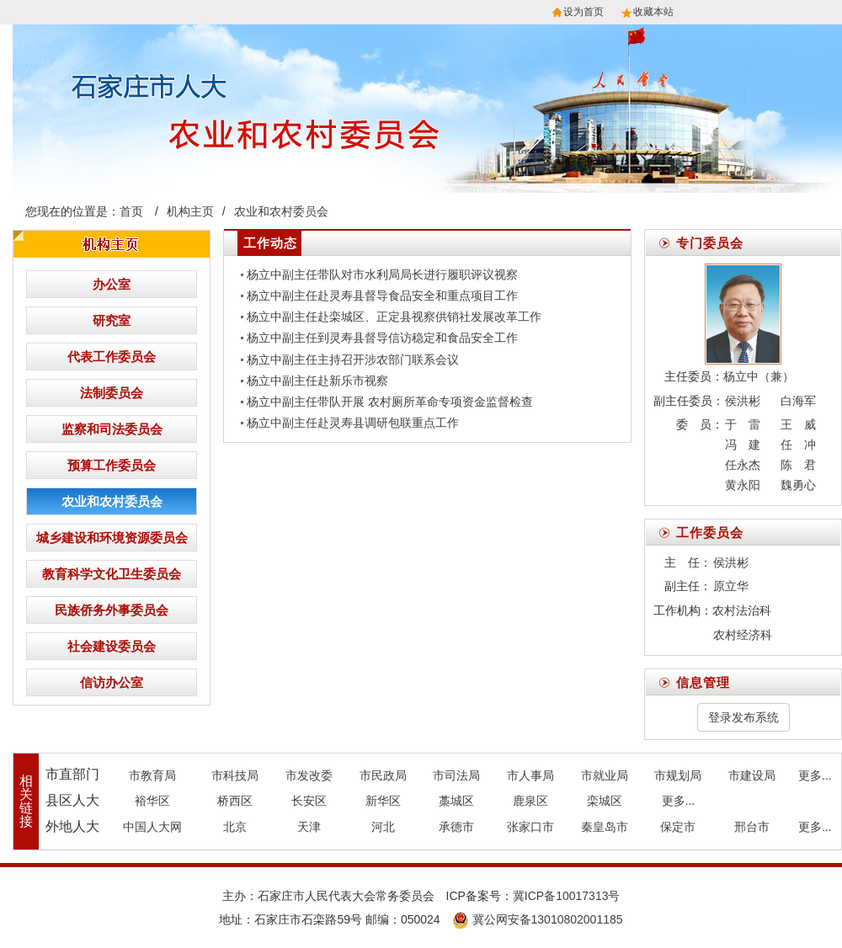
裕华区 (152, 800)
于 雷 (742, 424)
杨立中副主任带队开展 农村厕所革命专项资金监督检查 (390, 401)
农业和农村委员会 (281, 211)
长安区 (309, 800)
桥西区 (235, 800)
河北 (383, 826)
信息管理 (703, 682)
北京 (235, 826)
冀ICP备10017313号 (567, 896)
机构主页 (190, 211)
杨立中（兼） (758, 376)
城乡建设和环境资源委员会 (112, 537)
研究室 (112, 320)
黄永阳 (742, 485)
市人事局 (530, 775)
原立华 (731, 586)
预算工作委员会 (111, 465)
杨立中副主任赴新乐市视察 (317, 380)
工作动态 (270, 243)
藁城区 (456, 800)
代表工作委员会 (111, 356)
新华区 (383, 800)
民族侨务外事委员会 (111, 610)
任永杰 (742, 464)
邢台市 (752, 826)
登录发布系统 (743, 717)
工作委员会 (709, 532)
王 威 (798, 424)
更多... (815, 775)
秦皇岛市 (604, 826)
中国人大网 (152, 826)
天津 (309, 826)
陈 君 (798, 464)
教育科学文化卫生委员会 (111, 574)
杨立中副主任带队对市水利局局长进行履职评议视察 (382, 274)
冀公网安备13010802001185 (537, 919)
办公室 (112, 284)
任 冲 (798, 444)
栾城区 (604, 800)
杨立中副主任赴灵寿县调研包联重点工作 (353, 422)
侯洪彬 (742, 400)
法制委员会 (111, 393)
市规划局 (677, 775)
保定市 (677, 826)
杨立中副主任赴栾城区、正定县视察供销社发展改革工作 (394, 316)
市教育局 (152, 775)
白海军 (798, 400)
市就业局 (604, 775)
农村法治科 (741, 610)
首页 (131, 211)
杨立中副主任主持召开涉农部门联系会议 (353, 359)
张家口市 (530, 826)
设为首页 (583, 12)
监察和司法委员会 (112, 429)
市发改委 (309, 775)
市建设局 (751, 775)
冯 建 (742, 444)
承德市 (456, 826)
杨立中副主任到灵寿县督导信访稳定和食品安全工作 (382, 337)
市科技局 (234, 775)
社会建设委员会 (111, 646)
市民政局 (383, 775)
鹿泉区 (530, 800)
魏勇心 (798, 485)
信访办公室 (111, 682)
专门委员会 (709, 243)
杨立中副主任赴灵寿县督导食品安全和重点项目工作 (382, 295)
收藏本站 (653, 12)
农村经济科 (742, 635)
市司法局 (456, 775)
